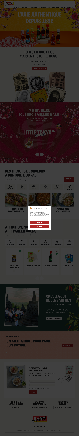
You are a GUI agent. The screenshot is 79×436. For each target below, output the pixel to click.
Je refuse (39, 226)
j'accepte (39, 222)
